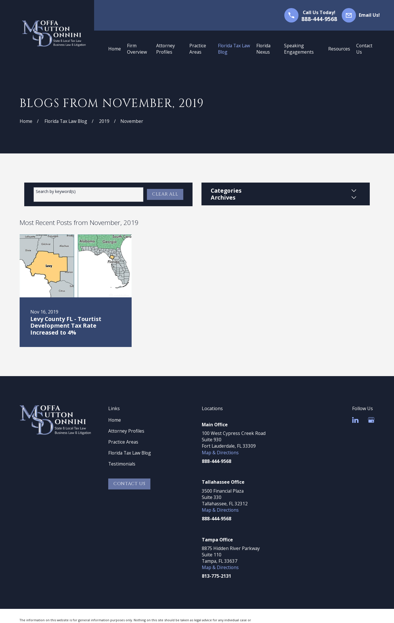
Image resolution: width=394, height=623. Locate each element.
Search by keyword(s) (56, 191)
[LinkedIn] (355, 420)
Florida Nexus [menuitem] (263, 48)
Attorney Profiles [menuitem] (165, 48)
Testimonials (121, 464)
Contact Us (129, 484)
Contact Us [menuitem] (364, 48)
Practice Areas (123, 442)
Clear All (165, 194)
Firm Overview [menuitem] (137, 48)
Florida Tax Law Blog (129, 453)
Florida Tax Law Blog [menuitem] (234, 48)
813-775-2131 (216, 576)
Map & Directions (220, 452)
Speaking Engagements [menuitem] (299, 48)
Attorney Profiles (126, 431)
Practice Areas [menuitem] (197, 48)
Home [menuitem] (114, 49)
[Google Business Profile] (371, 420)
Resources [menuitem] (339, 49)
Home (114, 420)
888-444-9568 (319, 19)
